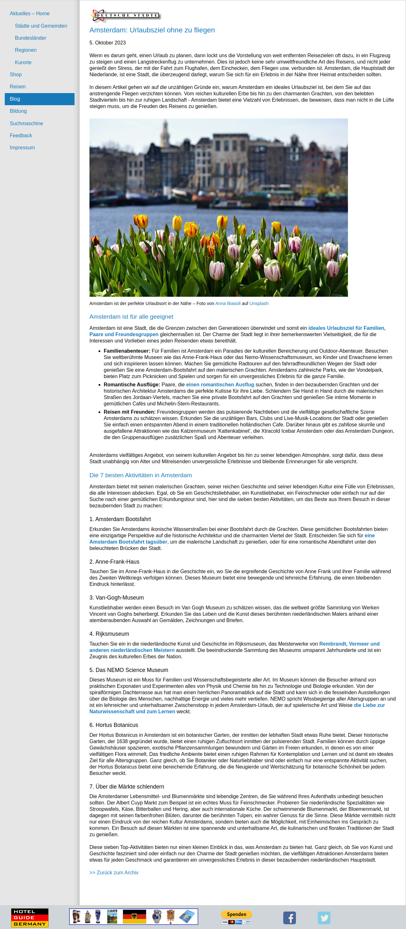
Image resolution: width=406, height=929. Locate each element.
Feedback (21, 135)
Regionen (26, 50)
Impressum (22, 147)
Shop (16, 74)
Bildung (18, 111)
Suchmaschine (26, 123)
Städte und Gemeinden (41, 26)
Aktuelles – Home (29, 13)
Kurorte (23, 62)
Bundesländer (30, 38)
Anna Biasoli (228, 303)
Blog (15, 99)
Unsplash (259, 303)
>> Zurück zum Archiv (114, 872)
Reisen (18, 86)
